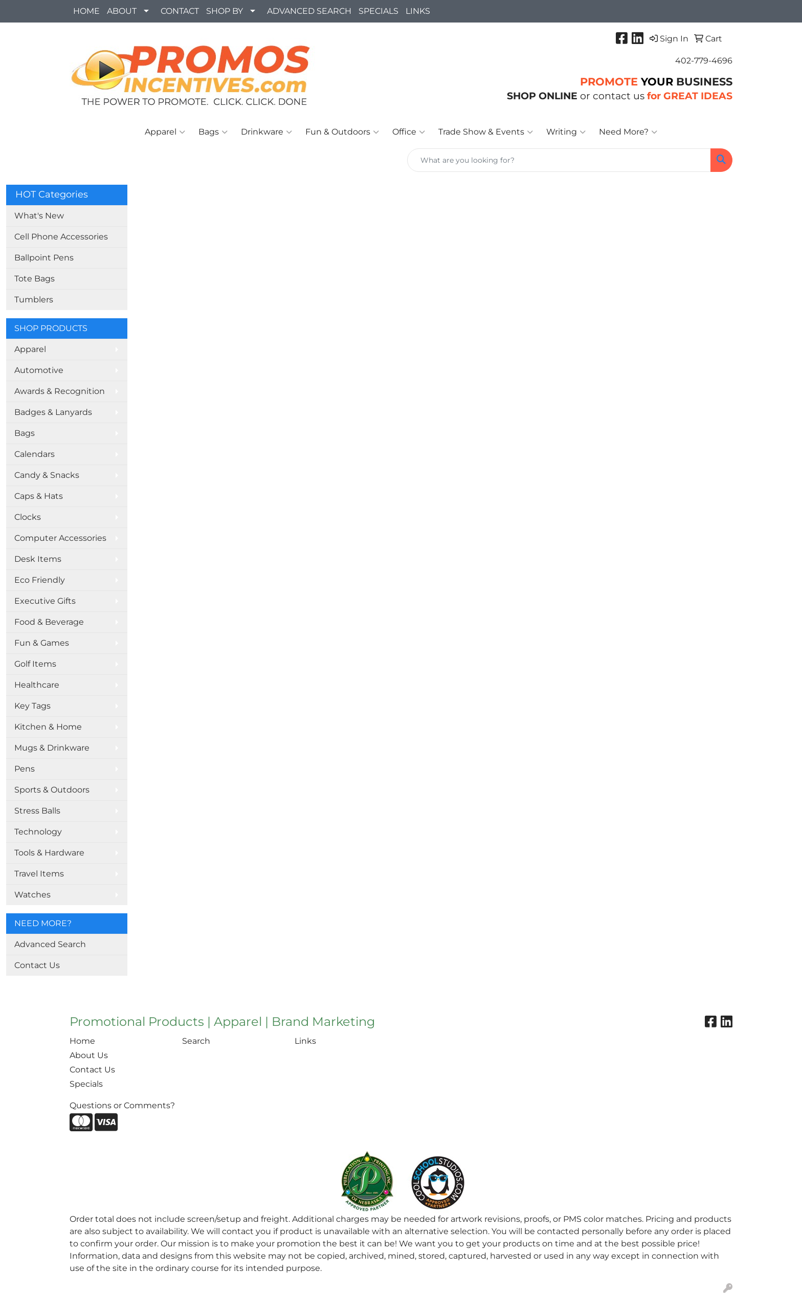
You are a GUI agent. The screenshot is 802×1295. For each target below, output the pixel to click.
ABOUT (122, 11)
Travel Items (39, 874)
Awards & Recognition (59, 391)
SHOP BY (224, 11)
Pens (24, 769)
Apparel (165, 132)
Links (305, 1041)
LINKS (418, 11)
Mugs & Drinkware (52, 748)
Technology (38, 832)
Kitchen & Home (48, 727)
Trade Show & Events (485, 132)
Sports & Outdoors (52, 790)
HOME (86, 11)
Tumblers (33, 299)
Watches (32, 894)
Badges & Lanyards (53, 412)
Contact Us (37, 965)
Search (196, 1041)
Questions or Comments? (122, 1105)
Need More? (628, 132)
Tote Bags (34, 278)
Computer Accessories (60, 538)
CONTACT (180, 11)
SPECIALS (378, 11)
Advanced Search (50, 944)
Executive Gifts (45, 601)
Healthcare (36, 685)
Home (82, 1041)
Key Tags (32, 706)
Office (408, 132)
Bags (213, 132)
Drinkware (266, 132)
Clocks (27, 517)
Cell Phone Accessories (61, 237)
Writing (566, 132)
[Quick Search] (559, 160)
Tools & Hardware (49, 853)
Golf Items (35, 664)
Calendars (34, 454)
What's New (39, 216)
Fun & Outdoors (342, 132)
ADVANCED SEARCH (309, 11)
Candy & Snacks (46, 475)
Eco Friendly (39, 580)
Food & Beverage (49, 622)
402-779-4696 (703, 60)
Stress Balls (37, 811)
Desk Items (37, 559)
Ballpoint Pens (44, 257)
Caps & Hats (38, 496)
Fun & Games (41, 643)
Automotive (38, 370)
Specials (86, 1084)
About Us (89, 1055)
